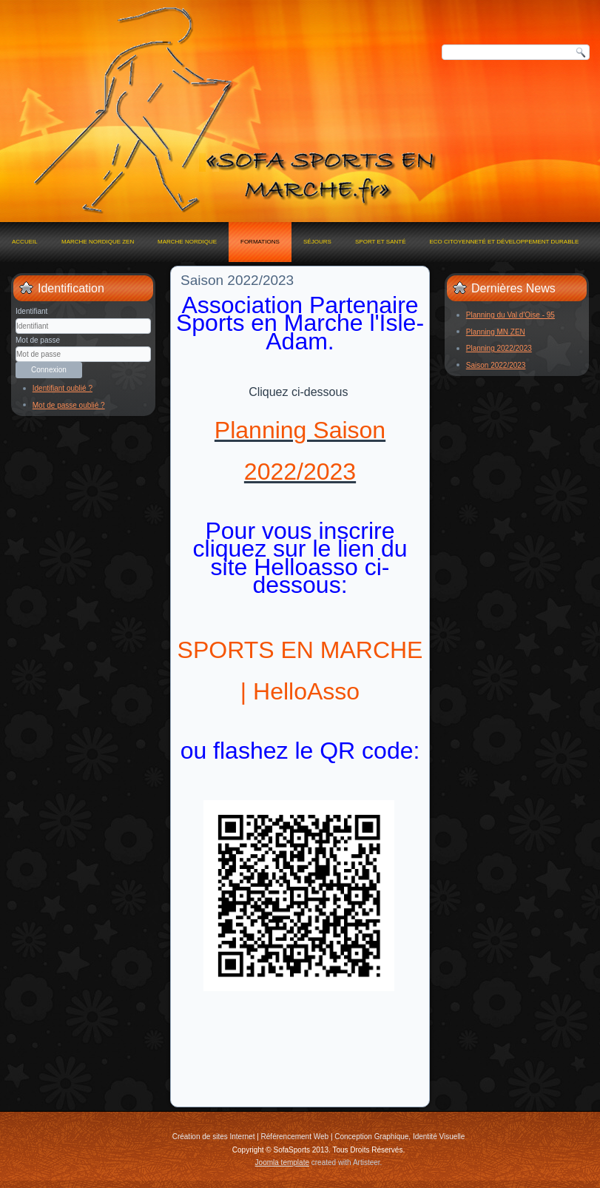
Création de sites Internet (213, 1136)
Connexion (49, 370)
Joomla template (282, 1162)
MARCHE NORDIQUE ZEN (97, 241)
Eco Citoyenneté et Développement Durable (504, 241)
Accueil (25, 241)
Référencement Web (295, 1136)
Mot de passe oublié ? (69, 405)
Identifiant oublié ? (62, 388)
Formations (260, 241)
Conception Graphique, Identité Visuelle (399, 1136)
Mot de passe (38, 340)
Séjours (317, 241)
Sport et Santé (380, 241)
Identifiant (31, 311)
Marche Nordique (187, 241)
